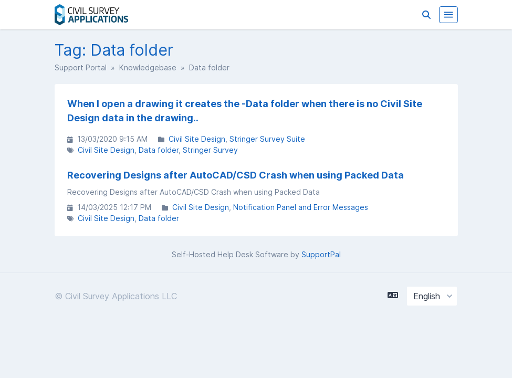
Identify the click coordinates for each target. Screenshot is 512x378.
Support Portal (81, 67)
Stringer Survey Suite (267, 138)
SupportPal (321, 254)
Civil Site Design (197, 138)
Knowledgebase (147, 67)
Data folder (159, 149)
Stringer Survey (210, 149)
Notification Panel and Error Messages (300, 207)
